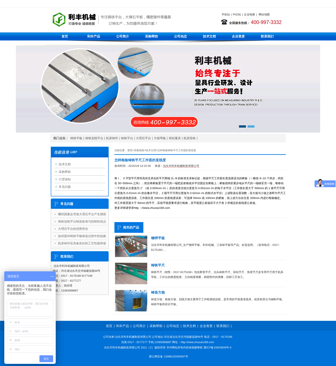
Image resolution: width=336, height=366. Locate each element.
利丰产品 (93, 36)
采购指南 (139, 150)
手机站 (226, 14)
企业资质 (238, 36)
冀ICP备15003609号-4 (217, 347)
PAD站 (237, 14)
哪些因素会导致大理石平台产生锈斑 (82, 214)
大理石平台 (143, 138)
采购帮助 (151, 36)
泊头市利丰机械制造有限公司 (181, 165)
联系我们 (267, 36)
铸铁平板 (76, 138)
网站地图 (264, 14)
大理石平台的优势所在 (73, 228)
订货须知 (65, 179)
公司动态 (180, 36)
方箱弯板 (160, 138)
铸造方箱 (158, 292)
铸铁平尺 (158, 265)
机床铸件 (112, 138)
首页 (65, 36)
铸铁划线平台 (94, 138)
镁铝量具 (175, 138)
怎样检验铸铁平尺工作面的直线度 (177, 150)
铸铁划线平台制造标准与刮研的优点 (82, 221)
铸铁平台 (127, 138)
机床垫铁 (190, 138)
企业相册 (249, 14)
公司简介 (122, 36)
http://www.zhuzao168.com (197, 342)
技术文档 (209, 36)
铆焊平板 (158, 238)
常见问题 (65, 186)
